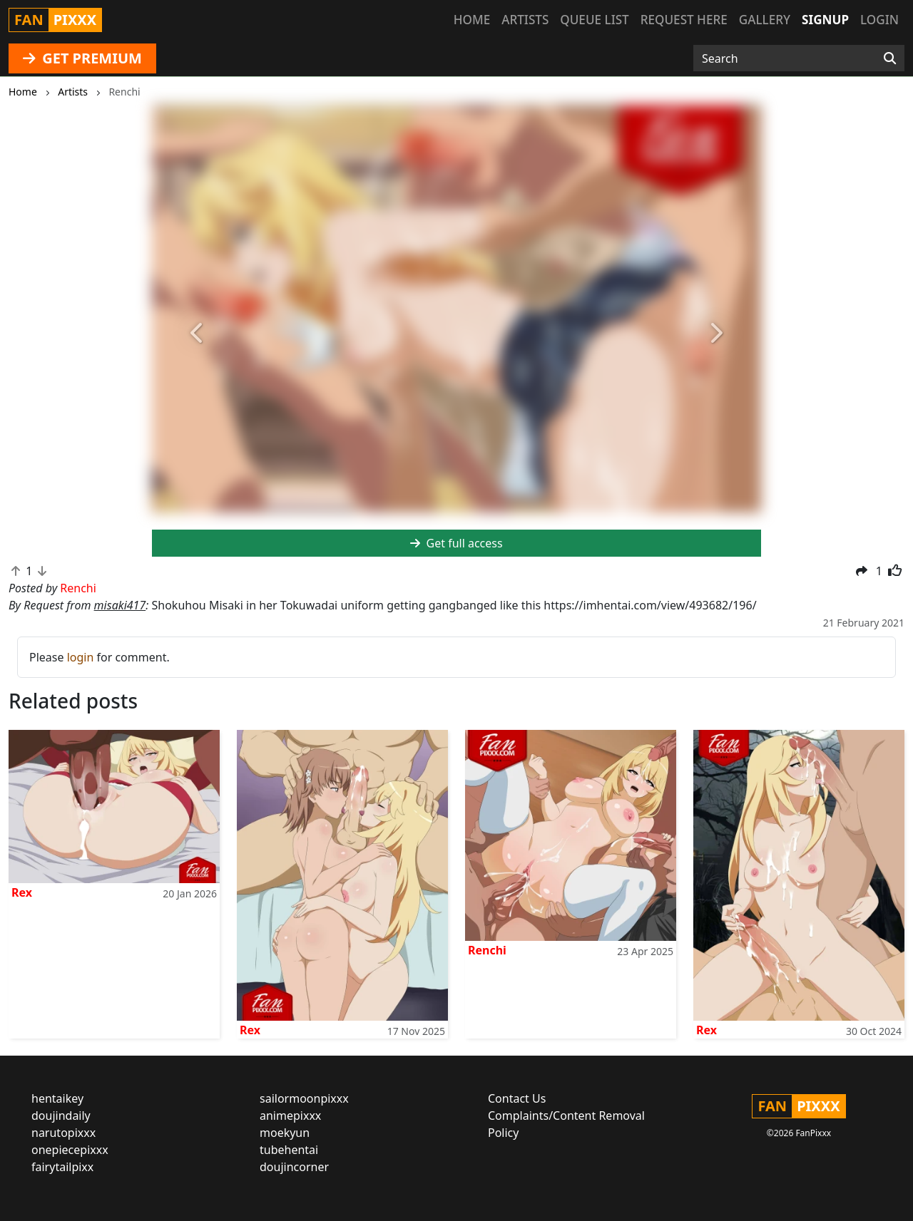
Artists (525, 19)
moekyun (285, 1132)
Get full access (456, 543)
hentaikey (57, 1098)
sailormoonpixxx (304, 1098)
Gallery (764, 19)
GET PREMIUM (82, 58)
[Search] (889, 58)
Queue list (594, 19)
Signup (825, 19)
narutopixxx (63, 1132)
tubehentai (289, 1150)
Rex (21, 892)
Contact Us (517, 1098)
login (80, 657)
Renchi (487, 950)
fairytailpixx (62, 1167)
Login (879, 19)
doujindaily (61, 1115)
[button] (197, 333)
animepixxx (290, 1115)
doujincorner (294, 1167)
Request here (684, 19)
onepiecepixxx (69, 1150)
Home (472, 19)
